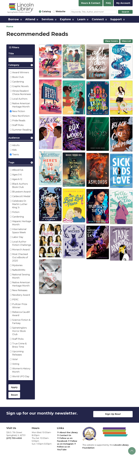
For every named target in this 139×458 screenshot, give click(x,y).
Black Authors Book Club (20, 185)
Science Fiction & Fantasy (21, 321)
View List (126, 41)
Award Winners (20, 72)
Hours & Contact (90, 3)
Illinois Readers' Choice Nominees (21, 92)
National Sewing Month (21, 276)
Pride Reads (18, 120)
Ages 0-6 (17, 174)
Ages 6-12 (17, 179)
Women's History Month (21, 370)
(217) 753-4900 (14, 438)
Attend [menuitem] (30, 19)
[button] (20, 65)
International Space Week (19, 231)
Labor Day (17, 237)
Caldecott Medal (21, 196)
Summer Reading (21, 129)
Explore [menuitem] (65, 19)
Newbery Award (21, 295)
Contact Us (64, 435)
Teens (15, 154)
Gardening (18, 81)
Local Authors (19, 99)
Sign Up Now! (113, 414)
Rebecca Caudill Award (21, 314)
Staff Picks (17, 125)
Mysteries (17, 265)
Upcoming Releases (18, 353)
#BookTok (17, 170)
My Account (123, 3)
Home (9, 26)
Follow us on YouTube (66, 447)
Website (60, 11)
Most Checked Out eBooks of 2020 (20, 257)
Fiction (15, 212)
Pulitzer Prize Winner (19, 306)
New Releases (19, 290)
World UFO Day (20, 376)
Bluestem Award (21, 191)
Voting (15, 364)
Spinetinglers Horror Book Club (19, 331)
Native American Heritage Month (21, 105)
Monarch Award (21, 249)
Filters (14, 47)
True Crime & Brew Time (19, 345)
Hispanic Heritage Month (21, 223)
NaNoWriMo (18, 270)
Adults (15, 145)
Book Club (18, 77)
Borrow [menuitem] (13, 19)
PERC (15, 299)
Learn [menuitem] (81, 19)
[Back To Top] (132, 451)
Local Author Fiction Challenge (21, 243)
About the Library (67, 432)
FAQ (108, 3)
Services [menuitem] (47, 19)
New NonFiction (21, 116)
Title (11, 53)
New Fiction (18, 111)
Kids (14, 150)
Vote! (15, 359)
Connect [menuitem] (98, 19)
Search (125, 12)
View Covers (111, 41)
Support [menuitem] (116, 19)
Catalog (46, 11)
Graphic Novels (20, 86)
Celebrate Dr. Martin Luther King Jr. (19, 204)
